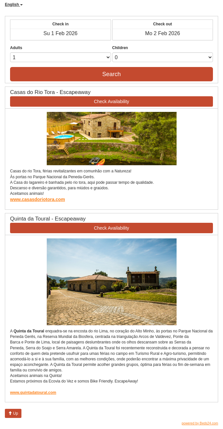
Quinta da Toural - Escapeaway (48, 219)
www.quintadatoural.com (33, 392)
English (14, 4)
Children (120, 48)
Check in (60, 24)
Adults (16, 48)
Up (13, 413)
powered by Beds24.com (200, 423)
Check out (162, 24)
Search (111, 74)
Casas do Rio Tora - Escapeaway (50, 92)
